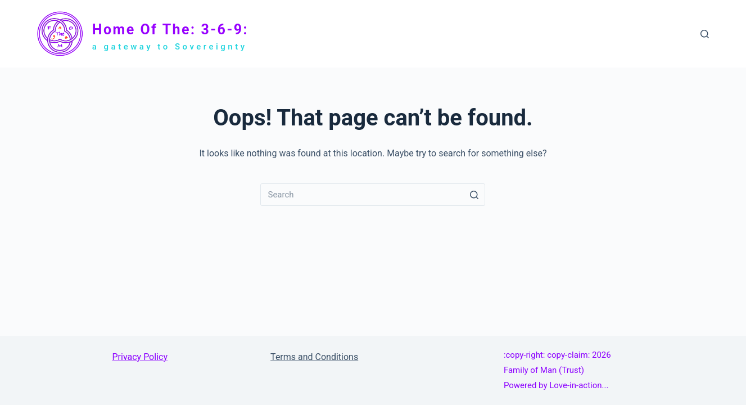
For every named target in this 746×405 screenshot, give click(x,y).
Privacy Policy (140, 357)
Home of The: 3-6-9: (170, 29)
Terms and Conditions (314, 357)
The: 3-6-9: (486, 33)
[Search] (704, 34)
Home (445, 33)
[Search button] (474, 194)
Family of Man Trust (558, 33)
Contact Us (668, 33)
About (623, 33)
